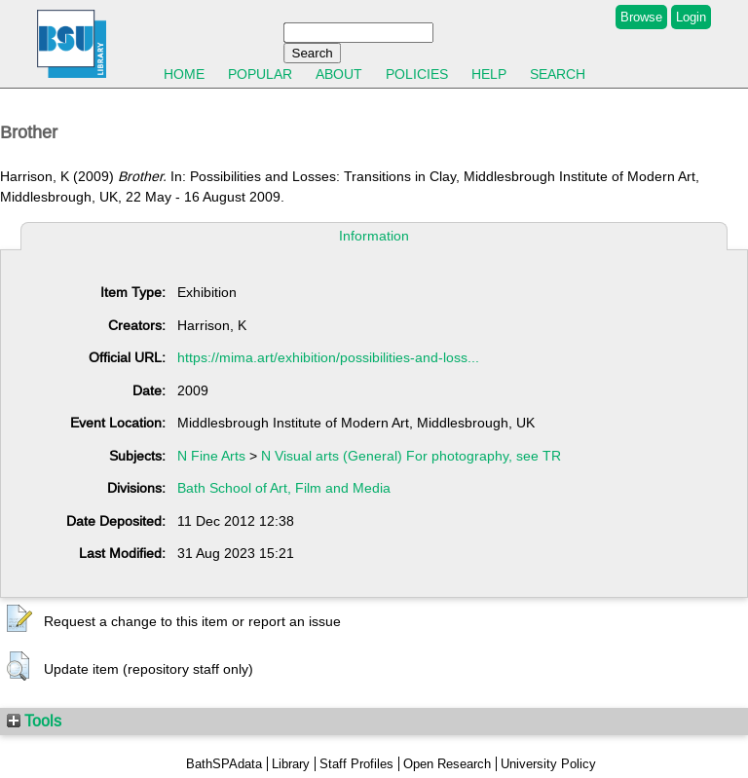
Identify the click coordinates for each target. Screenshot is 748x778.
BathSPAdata (224, 764)
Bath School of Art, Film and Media (284, 488)
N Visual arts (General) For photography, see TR (411, 455)
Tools (34, 720)
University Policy (548, 764)
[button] (19, 619)
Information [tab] (374, 235)
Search (557, 74)
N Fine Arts (211, 455)
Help (488, 74)
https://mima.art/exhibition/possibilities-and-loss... (328, 357)
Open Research (447, 764)
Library (291, 764)
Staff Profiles (356, 764)
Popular (260, 74)
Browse (641, 17)
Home (184, 74)
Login (691, 17)
